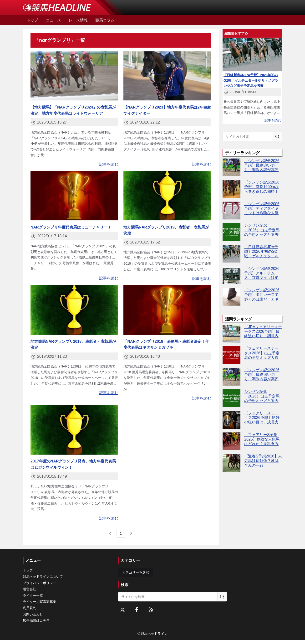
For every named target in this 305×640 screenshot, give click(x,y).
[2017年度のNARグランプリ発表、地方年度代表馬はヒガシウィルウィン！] (74, 430)
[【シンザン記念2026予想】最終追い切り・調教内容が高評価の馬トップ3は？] (231, 167)
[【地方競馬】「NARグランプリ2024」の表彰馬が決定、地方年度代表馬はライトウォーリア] (74, 76)
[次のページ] (131, 533)
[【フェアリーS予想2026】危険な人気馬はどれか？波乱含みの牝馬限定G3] (231, 441)
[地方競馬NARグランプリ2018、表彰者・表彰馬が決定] (74, 310)
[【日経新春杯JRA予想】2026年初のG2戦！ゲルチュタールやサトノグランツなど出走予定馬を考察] (231, 254)
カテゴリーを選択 (135, 572)
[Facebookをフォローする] (136, 609)
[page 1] (121, 533)
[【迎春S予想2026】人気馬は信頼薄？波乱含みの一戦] (231, 463)
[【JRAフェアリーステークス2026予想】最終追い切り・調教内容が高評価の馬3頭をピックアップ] (231, 333)
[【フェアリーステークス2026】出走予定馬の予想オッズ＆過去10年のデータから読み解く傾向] (231, 355)
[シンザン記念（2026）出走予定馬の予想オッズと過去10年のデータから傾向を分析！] (231, 232)
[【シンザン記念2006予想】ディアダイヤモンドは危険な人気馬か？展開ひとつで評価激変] (231, 210)
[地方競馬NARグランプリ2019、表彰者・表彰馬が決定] (167, 195)
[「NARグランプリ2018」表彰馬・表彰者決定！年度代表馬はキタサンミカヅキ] (167, 310)
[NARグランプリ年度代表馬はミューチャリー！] (74, 195)
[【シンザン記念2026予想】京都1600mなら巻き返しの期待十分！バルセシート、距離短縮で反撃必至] (231, 189)
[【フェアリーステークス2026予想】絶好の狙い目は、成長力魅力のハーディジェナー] (231, 420)
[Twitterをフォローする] (122, 609)
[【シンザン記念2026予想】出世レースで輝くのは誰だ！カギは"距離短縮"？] (231, 297)
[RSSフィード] (151, 609)
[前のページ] (110, 533)
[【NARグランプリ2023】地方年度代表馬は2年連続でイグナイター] (167, 76)
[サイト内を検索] (277, 136)
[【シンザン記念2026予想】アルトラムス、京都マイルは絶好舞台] (231, 275)
